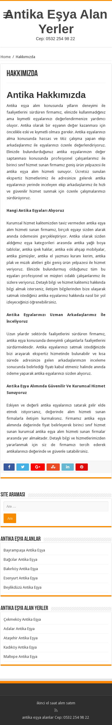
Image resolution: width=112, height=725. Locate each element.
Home (6, 57)
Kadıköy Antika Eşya (20, 647)
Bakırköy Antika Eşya (21, 569)
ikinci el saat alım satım (56, 703)
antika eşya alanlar (38, 717)
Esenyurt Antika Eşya (21, 578)
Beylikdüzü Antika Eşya (23, 587)
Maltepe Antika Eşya (21, 656)
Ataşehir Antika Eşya (21, 638)
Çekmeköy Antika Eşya (22, 619)
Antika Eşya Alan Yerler (56, 21)
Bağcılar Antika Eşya (20, 559)
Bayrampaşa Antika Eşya (24, 550)
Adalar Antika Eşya (19, 628)
